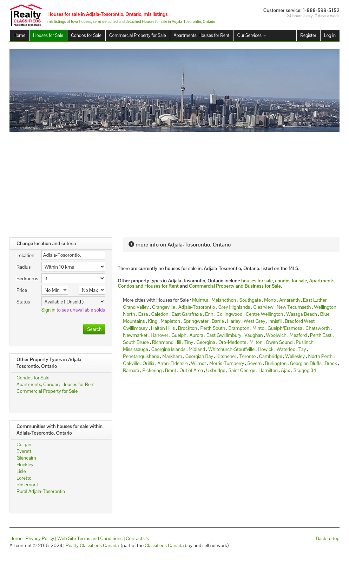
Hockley (25, 464)
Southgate (250, 300)
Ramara (131, 370)
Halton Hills (163, 328)
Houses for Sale (48, 35)
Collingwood (230, 314)
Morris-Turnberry (226, 363)
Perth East (320, 335)
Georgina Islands (168, 349)
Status (23, 302)
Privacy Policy (40, 538)
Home (19, 35)
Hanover (159, 335)
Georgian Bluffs (305, 363)
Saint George (242, 370)
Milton (256, 342)
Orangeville (163, 307)
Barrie (218, 321)
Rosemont (27, 484)
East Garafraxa (187, 314)
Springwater (196, 321)
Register (308, 35)
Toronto (247, 356)
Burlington (276, 363)
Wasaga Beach (301, 314)
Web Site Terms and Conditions (90, 538)
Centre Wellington (264, 314)
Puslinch (304, 342)
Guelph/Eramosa (285, 328)
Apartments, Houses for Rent (202, 35)
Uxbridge (215, 370)
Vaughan (254, 335)
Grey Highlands (234, 307)
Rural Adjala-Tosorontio (41, 491)
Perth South (212, 328)
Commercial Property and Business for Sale (235, 286)
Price (22, 290)
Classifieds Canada (164, 545)
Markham (172, 356)
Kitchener (226, 356)
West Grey (254, 321)
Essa (143, 314)
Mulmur (200, 300)
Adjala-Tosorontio (196, 307)
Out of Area (191, 370)
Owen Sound (279, 342)
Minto (258, 328)
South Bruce (136, 342)
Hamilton (268, 370)
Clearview (263, 307)
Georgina (205, 342)
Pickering (152, 370)
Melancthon (224, 300)
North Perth (320, 356)
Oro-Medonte (232, 342)
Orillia (148, 363)
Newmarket (135, 335)
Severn (254, 363)
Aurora (196, 335)
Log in (330, 35)
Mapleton (170, 321)
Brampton (238, 328)
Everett (24, 451)
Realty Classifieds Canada (92, 545)
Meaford (298, 335)
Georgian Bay (199, 356)
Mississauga (135, 349)
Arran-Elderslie (173, 363)
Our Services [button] (251, 35)
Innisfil (275, 321)
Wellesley (295, 356)
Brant (170, 370)
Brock (331, 363)
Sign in (48, 310)
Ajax (285, 370)
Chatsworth (317, 328)
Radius (24, 267)
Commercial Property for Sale (137, 35)
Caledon (160, 314)
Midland (197, 349)
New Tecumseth (294, 307)
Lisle (21, 471)
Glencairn (26, 458)
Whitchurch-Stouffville (231, 349)
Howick (266, 349)
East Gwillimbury (223, 335)
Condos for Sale (86, 35)
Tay (302, 349)
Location (25, 255)
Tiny (188, 342)
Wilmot (198, 363)
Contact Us (137, 538)
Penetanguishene (141, 356)
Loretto (24, 478)
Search (94, 329)
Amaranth (289, 300)
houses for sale (257, 280)
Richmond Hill (166, 342)
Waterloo (286, 349)
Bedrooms (26, 278)
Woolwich (276, 335)
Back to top (328, 538)
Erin (209, 314)
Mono (270, 300)
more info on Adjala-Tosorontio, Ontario (180, 244)
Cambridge (270, 356)
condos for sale (291, 280)
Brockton (187, 328)
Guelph (178, 335)
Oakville (131, 363)
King (153, 321)
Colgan (24, 444)
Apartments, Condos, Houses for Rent (56, 384)
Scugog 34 (305, 370)
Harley (234, 321)
